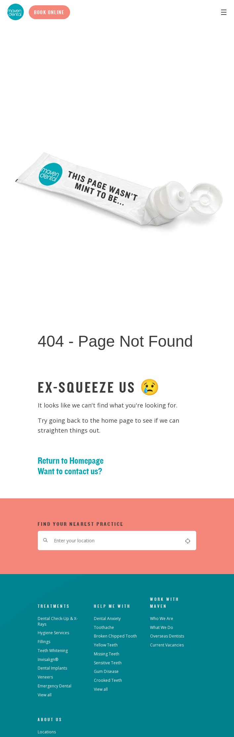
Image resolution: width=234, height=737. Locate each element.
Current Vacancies (167, 645)
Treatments (54, 606)
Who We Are (161, 618)
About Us (50, 719)
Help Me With (112, 606)
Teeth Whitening (53, 650)
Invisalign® (48, 659)
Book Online (49, 12)
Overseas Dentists (167, 636)
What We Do (161, 627)
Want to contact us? (70, 471)
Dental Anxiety (107, 618)
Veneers (45, 677)
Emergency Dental (54, 686)
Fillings (44, 641)
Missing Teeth (106, 654)
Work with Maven (164, 602)
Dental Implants (52, 668)
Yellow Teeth (106, 645)
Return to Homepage (70, 460)
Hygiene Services (53, 633)
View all (45, 695)
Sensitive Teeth (108, 663)
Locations (47, 732)
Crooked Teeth (108, 680)
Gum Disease (106, 671)
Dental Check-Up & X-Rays (58, 621)
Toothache (104, 627)
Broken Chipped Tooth (115, 636)
